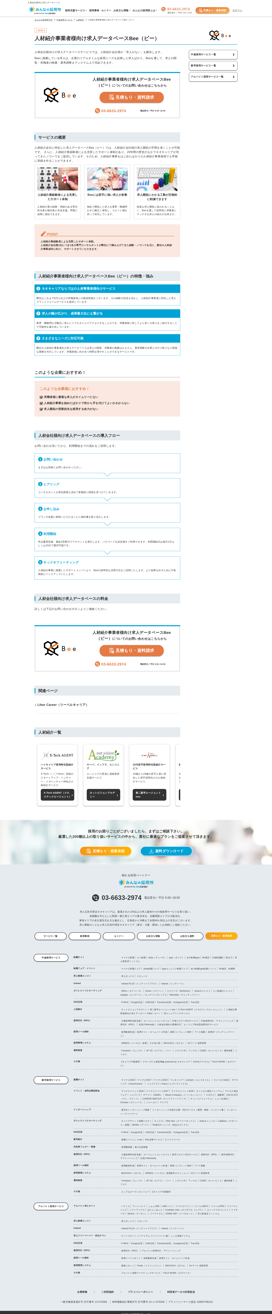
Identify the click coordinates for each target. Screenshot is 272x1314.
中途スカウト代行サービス (185, 1021)
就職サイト (79, 1079)
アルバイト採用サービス (51, 1206)
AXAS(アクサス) (201, 1062)
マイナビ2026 (161, 1080)
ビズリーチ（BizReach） (179, 991)
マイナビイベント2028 (132, 1091)
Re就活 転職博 (227, 969)
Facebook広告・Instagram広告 (172, 1002)
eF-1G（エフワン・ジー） (159, 1050)
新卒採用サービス (51, 1080)
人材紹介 (78, 1009)
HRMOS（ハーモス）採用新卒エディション (166, 1173)
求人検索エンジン (82, 976)
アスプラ (164, 1102)
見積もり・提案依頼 (212, 10)
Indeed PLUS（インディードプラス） (139, 983)
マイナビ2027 (144, 1080)
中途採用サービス (51, 957)
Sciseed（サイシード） (132, 1102)
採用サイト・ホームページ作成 (152, 1032)
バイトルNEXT (201, 1206)
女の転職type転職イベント (204, 969)
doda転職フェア (151, 969)
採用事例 (84, 936)
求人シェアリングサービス (177, 1013)
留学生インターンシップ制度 (135, 1110)
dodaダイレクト (202, 991)
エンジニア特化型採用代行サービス (201, 1024)
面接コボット (127, 1265)
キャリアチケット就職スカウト (136, 1121)
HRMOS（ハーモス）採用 (134, 1043)
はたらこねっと (155, 1210)
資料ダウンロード (166, 851)
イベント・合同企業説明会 (87, 1091)
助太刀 (229, 957)
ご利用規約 (107, 1292)
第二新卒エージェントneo (162, 1009)
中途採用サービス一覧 (203, 54)
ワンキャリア (176, 1080)
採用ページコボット (131, 1258)
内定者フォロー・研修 (84, 1147)
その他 (77, 1061)
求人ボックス (127, 976)
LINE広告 (150, 1002)
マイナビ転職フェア (131, 969)
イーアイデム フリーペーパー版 (152, 1236)
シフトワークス (137, 1210)
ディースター (127, 1236)
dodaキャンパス (207, 1121)
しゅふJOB (153, 1206)
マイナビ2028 (128, 1080)
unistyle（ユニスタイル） (198, 1080)
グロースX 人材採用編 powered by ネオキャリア (166, 1062)
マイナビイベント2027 (157, 1091)
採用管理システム (82, 1043)
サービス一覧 (51, 936)
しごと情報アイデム (180, 1236)
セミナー (119, 936)
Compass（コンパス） (132, 1050)
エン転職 (141, 957)
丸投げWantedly (146, 1024)
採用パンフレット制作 (181, 1032)
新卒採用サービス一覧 (203, 65)
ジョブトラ (135, 1095)
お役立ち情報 (153, 936)
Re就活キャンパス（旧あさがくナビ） (171, 1125)
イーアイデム (156, 1213)
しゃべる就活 (221, 1099)
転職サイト (79, 957)
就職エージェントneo (131, 1139)
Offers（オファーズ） (132, 991)
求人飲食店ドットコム (208, 1213)
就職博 (220, 1095)
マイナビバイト (183, 1206)
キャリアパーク (172, 1139)
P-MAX (124, 1002)
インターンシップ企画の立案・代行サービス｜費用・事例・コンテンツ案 (188, 1110)
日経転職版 (217, 957)
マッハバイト (139, 1206)
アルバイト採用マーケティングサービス (140, 1273)
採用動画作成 (127, 1032)
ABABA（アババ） (141, 1125)
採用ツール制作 (81, 1031)
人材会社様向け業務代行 (169, 1024)
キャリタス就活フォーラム (209, 1091)
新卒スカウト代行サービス (185, 1154)
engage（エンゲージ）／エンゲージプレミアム (143, 995)
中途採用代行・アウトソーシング (217, 1021)
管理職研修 (126, 1147)
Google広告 (137, 1002)
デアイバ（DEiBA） (153, 1095)
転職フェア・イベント (84, 968)
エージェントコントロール (156, 1021)
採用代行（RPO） (82, 1020)
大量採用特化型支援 (131, 1021)
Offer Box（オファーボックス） (181, 1121)
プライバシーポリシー (140, 1292)
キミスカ (158, 1121)
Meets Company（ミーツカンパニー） (184, 1095)
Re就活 (206, 957)
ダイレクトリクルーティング (88, 990)
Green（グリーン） (154, 991)
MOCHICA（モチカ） (174, 1043)
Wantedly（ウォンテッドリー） (185, 995)
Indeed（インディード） (173, 983)
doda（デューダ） (157, 957)
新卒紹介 (78, 1139)
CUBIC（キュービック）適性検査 (216, 1050)
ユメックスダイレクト (218, 1210)
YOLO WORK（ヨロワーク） (177, 1273)
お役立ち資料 (187, 936)
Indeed (77, 983)
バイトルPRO (217, 1206)
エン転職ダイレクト (223, 991)
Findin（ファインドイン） (150, 1265)
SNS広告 (78, 1002)
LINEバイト (167, 1206)
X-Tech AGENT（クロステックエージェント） (200, 1009)
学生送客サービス (153, 1139)
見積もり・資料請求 (131, 97)
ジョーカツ (151, 1102)
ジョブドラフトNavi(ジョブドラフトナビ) (167, 1084)
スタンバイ (142, 976)
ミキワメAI (180, 1050)
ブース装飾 (199, 1032)
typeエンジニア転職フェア (175, 969)
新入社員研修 (141, 1147)
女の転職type (193, 957)
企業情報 (82, 1292)
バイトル (125, 1206)
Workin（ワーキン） (137, 1213)
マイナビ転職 (127, 957)
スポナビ (210, 1095)
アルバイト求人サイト (84, 1206)
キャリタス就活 (221, 1080)
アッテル (192, 1050)
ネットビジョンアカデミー (134, 1009)
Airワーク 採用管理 (197, 1043)
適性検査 (78, 1050)
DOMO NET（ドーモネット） (180, 1213)
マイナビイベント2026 (182, 1091)
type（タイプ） (176, 957)
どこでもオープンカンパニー (135, 1192)
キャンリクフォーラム (201, 1099)
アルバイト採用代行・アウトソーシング (161, 1250)
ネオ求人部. (155, 1043)
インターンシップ (82, 1109)
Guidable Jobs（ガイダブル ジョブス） (184, 1210)
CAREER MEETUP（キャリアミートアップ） (165, 1099)
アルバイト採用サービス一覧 (207, 76)
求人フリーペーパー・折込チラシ (90, 1235)
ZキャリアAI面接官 (130, 1062)
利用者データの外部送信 (181, 1292)
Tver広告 (195, 1002)
